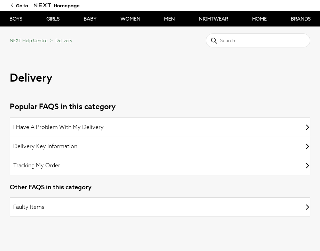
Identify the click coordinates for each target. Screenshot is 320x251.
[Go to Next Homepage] (42, 5)
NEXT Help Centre (28, 41)
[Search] (258, 40)
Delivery (63, 41)
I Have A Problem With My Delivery (162, 127)
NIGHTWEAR (213, 19)
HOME (259, 19)
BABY (90, 19)
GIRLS (53, 19)
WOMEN (130, 19)
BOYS (15, 19)
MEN (169, 19)
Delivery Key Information (162, 146)
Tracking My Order (162, 165)
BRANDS (301, 19)
